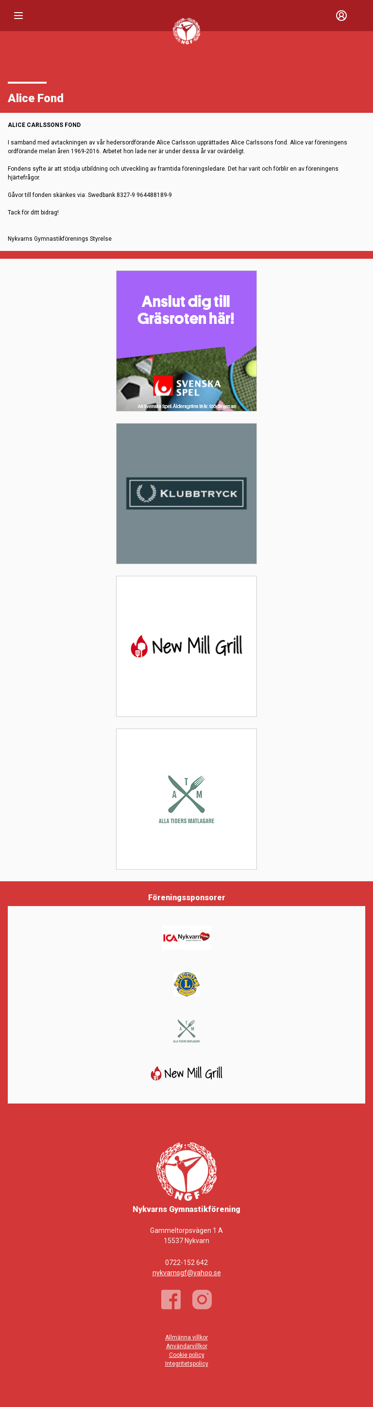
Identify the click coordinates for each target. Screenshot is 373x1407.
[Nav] (18, 15)
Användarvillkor (186, 1346)
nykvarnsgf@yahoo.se (187, 1273)
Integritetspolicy (186, 1363)
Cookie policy (186, 1355)
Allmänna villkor (186, 1337)
